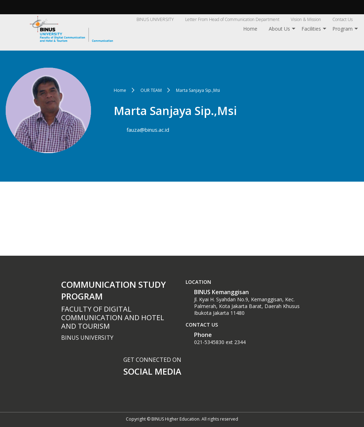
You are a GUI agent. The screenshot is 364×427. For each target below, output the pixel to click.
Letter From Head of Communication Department (232, 19)
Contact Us (342, 19)
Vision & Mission (306, 19)
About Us (279, 28)
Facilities (311, 28)
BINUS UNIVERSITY (155, 19)
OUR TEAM (151, 90)
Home (250, 28)
